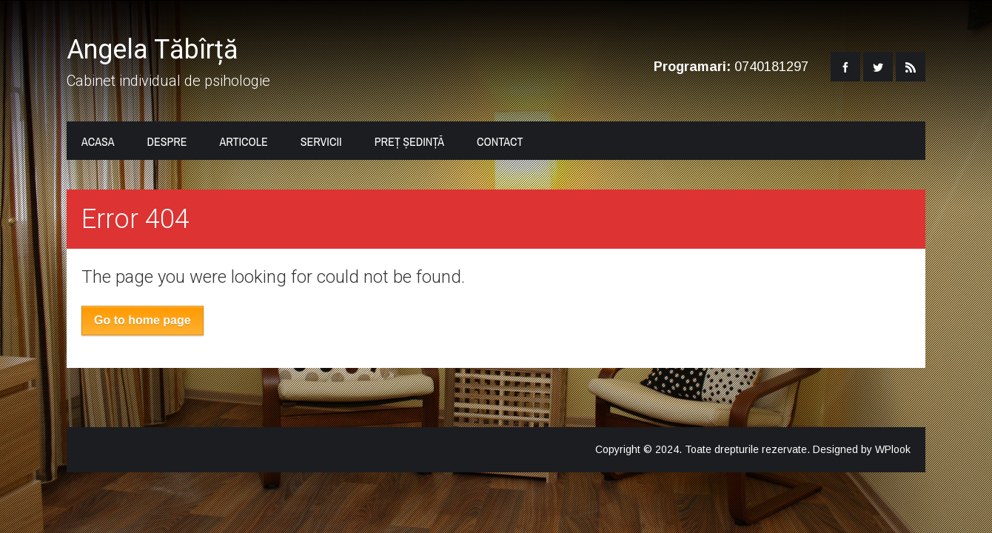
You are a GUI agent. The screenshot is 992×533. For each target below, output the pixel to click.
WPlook (893, 449)
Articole (243, 141)
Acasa (97, 141)
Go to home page (142, 320)
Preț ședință (409, 141)
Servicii (321, 141)
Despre (167, 141)
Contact (500, 141)
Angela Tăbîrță (152, 49)
